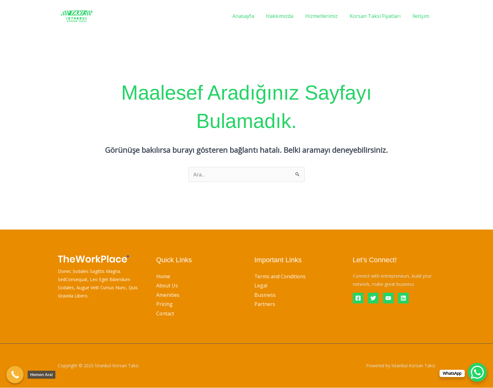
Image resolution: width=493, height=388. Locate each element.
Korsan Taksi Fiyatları (377, 16)
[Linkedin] (403, 298)
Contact (165, 313)
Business (265, 294)
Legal (260, 285)
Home (163, 276)
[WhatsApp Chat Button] (477, 372)
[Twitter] (373, 298)
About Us (167, 285)
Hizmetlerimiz (326, 16)
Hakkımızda (286, 16)
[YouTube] (388, 298)
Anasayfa (252, 16)
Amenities (168, 294)
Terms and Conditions (280, 276)
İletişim (421, 16)
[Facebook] (358, 298)
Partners (264, 304)
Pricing (164, 304)
